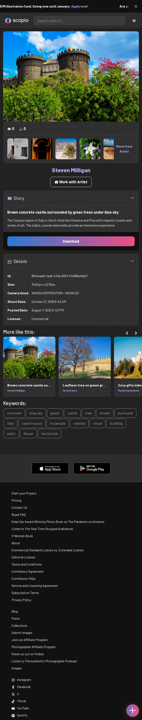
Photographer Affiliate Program (34, 647)
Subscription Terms (25, 593)
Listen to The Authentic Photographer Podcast (44, 661)
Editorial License (23, 557)
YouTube (20, 708)
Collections (19, 625)
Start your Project (24, 493)
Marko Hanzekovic (128, 390)
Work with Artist (71, 182)
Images (17, 668)
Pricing (16, 500)
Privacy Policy (21, 600)
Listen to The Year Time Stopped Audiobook (42, 529)
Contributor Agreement (28, 571)
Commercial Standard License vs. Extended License (48, 550)
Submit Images (22, 633)
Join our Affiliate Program (30, 640)
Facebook (21, 687)
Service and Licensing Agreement (35, 585)
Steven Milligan (16, 390)
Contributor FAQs (24, 578)
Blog (15, 611)
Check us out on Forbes (28, 654)
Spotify (19, 715)
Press (16, 618)
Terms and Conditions (27, 564)
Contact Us (19, 507)
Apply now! (82, 6)
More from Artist (124, 148)
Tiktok (19, 701)
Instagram (21, 680)
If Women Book (22, 536)
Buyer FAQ (19, 514)
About (16, 543)
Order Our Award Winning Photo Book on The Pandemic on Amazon (58, 522)
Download (71, 241)
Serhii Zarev (70, 390)
